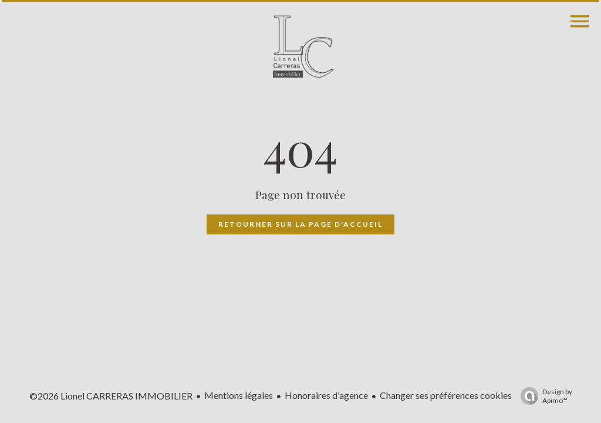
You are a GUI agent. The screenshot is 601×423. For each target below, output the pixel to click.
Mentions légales (238, 395)
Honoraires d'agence (326, 395)
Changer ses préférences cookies (446, 395)
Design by (543, 396)
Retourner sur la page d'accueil (300, 224)
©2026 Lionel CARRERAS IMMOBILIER (111, 395)
